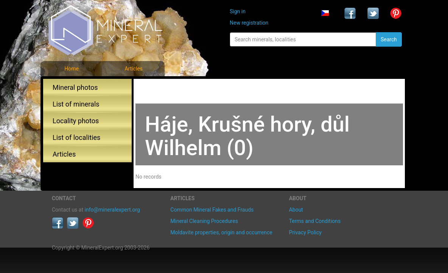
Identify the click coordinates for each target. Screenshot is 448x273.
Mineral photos (75, 87)
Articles (133, 69)
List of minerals (76, 104)
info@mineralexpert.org (112, 210)
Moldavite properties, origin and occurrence (221, 232)
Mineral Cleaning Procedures (204, 221)
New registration (249, 23)
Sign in (238, 11)
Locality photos (76, 121)
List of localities (76, 137)
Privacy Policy (305, 232)
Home (71, 69)
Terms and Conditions (315, 221)
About (296, 210)
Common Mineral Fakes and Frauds (212, 210)
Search (389, 39)
